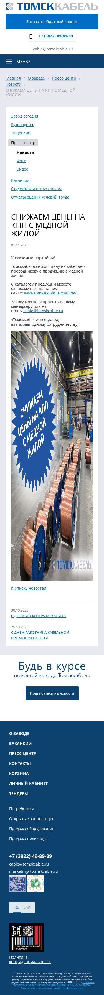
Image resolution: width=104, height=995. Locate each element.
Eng (26, 907)
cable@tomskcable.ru (53, 49)
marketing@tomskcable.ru (33, 871)
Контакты (20, 763)
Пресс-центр (23, 142)
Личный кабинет (28, 783)
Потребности (21, 808)
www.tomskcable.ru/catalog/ (50, 293)
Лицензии (21, 133)
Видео (22, 169)
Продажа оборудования (31, 828)
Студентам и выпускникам (36, 189)
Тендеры (18, 794)
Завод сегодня (24, 116)
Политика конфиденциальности (30, 959)
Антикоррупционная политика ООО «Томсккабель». (52, 988)
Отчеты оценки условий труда (40, 197)
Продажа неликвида (28, 838)
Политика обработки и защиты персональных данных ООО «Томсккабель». (54, 983)
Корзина (19, 773)
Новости (25, 152)
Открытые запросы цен (32, 818)
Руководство (22, 125)
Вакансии (20, 180)
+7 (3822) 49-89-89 (56, 36)
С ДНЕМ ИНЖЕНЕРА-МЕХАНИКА (38, 615)
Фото (21, 161)
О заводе (19, 733)
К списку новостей (28, 588)
